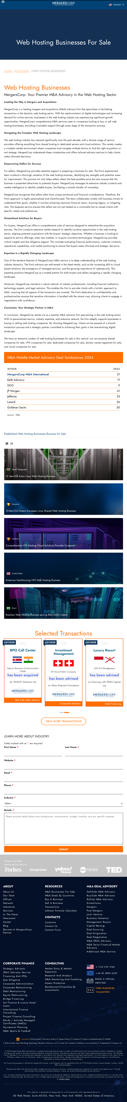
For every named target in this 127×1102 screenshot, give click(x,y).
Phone (8, 785)
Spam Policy (65, 1039)
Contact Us (51, 926)
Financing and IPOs (15, 976)
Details (9, 810)
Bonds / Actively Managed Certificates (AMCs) (19, 1022)
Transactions (52, 906)
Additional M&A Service (101, 951)
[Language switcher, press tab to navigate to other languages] (109, 4)
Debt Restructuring (14, 991)
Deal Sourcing (95, 929)
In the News (10, 914)
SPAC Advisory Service (17, 972)
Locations (50, 922)
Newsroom (9, 918)
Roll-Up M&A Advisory (100, 899)
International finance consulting (15, 1011)
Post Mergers (94, 910)
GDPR (108, 1039)
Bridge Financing (13, 998)
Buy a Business (54, 899)
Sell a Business (54, 903)
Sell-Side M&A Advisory (101, 891)
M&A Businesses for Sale (60, 891)
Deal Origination (97, 933)
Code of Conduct (67, 1043)
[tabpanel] (63, 672)
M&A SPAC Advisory (99, 940)
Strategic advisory (14, 968)
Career (7, 922)
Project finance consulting (19, 1016)
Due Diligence (11, 980)
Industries (9, 906)
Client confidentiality (92, 1039)
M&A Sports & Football (16, 1031)
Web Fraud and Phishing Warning (21, 1043)
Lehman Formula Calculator (61, 910)
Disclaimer (36, 1039)
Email (8, 773)
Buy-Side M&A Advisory (101, 895)
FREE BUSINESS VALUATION (105, 990)
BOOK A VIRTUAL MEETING (105, 980)
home (8, 71)
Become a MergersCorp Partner (17, 931)
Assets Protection (55, 983)
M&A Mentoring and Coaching (63, 979)
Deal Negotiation (97, 937)
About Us (8, 891)
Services (8, 910)
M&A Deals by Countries (59, 895)
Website (10, 760)
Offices (7, 899)
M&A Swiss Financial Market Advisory (103, 946)
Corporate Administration (18, 983)
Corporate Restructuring (17, 987)
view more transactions (63, 721)
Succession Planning (15, 1027)
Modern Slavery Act (48, 1043)
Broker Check (64, 1079)
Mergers (91, 906)
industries (22, 71)
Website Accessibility (88, 1043)
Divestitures (94, 903)
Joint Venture (94, 914)
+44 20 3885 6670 (106, 973)
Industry (10, 797)
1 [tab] (62, 712)
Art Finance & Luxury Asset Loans (19, 1004)
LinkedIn (22, 1039)
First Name (11, 747)
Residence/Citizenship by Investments (60, 988)
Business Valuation (98, 918)
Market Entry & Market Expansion (58, 970)
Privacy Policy (50, 1039)
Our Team (9, 895)
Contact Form (53, 929)
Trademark (105, 1043)
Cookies (76, 1039)
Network (8, 903)
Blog (5, 925)
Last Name (72, 747)
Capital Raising (96, 925)
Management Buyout (99, 922)
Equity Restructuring (15, 995)
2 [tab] (66, 712)
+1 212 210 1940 (105, 966)
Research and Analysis (58, 975)
